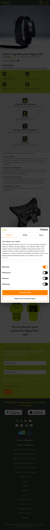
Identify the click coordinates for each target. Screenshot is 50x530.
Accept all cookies (25, 292)
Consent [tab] (9, 235)
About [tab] (41, 235)
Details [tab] (25, 235)
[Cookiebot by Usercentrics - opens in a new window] (40, 230)
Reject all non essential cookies (25, 298)
